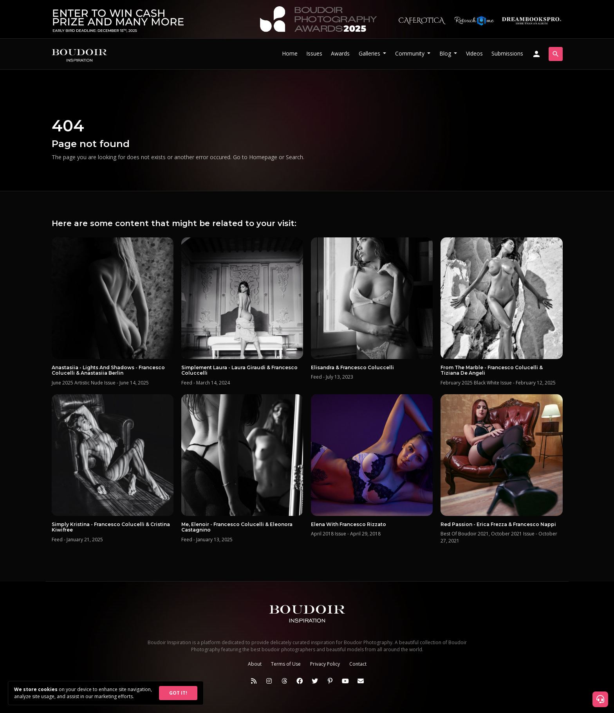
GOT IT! (178, 693)
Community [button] (410, 53)
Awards (340, 53)
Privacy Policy (325, 664)
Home (290, 53)
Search (294, 157)
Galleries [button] (370, 53)
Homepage (263, 157)
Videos (474, 53)
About (255, 664)
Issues (314, 53)
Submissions (507, 53)
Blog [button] (446, 53)
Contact (358, 664)
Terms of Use (286, 664)
